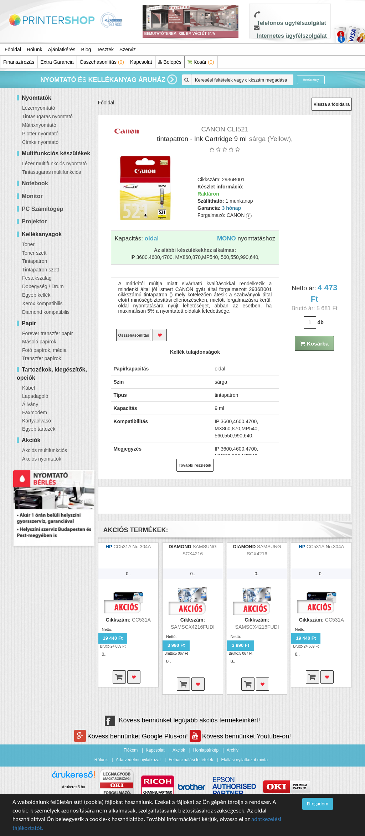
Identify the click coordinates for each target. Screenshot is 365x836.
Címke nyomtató (40, 142)
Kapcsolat (141, 62)
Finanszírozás (18, 62)
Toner (28, 244)
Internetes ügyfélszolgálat (292, 36)
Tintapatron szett (40, 269)
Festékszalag (36, 278)
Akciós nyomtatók (41, 459)
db (321, 322)
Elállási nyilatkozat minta (244, 759)
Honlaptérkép (206, 750)
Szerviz (127, 49)
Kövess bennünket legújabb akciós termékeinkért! (182, 720)
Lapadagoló (35, 396)
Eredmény (311, 80)
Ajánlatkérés (62, 49)
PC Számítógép (42, 209)
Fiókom (131, 750)
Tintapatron (34, 261)
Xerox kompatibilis (42, 303)
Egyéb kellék (36, 295)
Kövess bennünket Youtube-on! (240, 736)
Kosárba (314, 344)
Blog (86, 49)
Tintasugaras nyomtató (47, 116)
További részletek (195, 465)
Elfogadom (317, 804)
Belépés (169, 62)
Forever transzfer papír (47, 333)
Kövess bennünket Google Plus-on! (132, 736)
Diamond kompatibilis (46, 312)
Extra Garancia (56, 62)
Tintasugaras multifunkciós (51, 172)
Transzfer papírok (41, 358)
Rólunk (34, 49)
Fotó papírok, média (44, 350)
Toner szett (34, 253)
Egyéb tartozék (38, 429)
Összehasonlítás (102, 62)
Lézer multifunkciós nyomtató (54, 163)
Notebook (35, 183)
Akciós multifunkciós (44, 450)
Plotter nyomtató (40, 133)
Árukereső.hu (73, 787)
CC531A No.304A (132, 546)
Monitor (32, 196)
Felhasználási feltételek (191, 759)
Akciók (179, 750)
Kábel (28, 388)
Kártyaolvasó (36, 421)
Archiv (232, 750)
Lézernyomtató (38, 108)
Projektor (34, 221)
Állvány (30, 404)
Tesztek (105, 49)
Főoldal (13, 49)
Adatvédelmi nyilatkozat (138, 759)
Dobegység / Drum (43, 286)
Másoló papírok (39, 341)
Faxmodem (34, 412)
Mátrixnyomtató (39, 125)
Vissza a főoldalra (332, 104)
